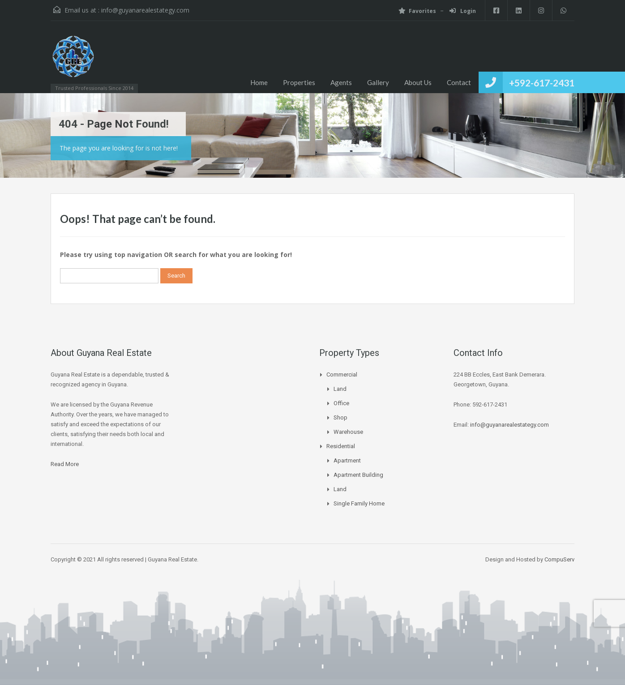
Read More (65, 464)
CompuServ (559, 559)
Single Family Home (359, 503)
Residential (340, 446)
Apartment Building (358, 474)
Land (340, 388)
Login (462, 11)
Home (259, 82)
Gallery (378, 82)
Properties (299, 82)
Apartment (347, 460)
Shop (340, 417)
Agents (341, 82)
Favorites (417, 11)
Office (341, 403)
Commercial (341, 374)
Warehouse (348, 431)
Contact (459, 82)
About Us (418, 82)
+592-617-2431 (541, 82)
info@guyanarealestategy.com (145, 10)
